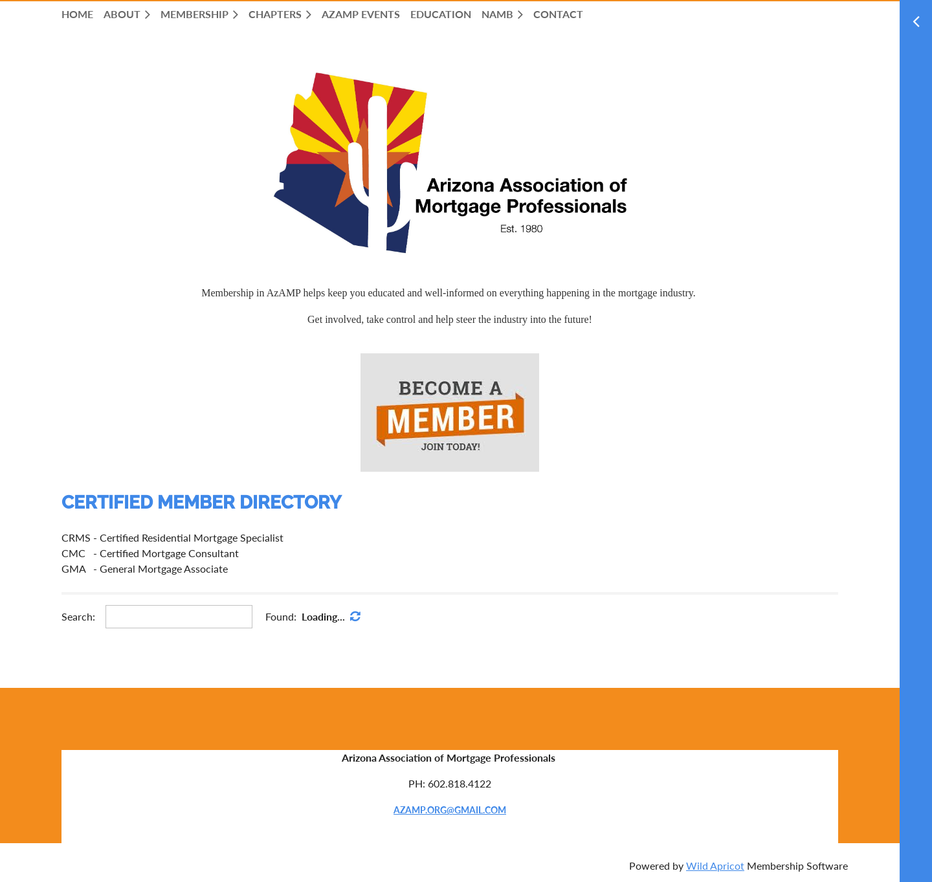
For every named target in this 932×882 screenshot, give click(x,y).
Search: (78, 616)
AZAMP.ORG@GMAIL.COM (450, 809)
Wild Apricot (715, 865)
